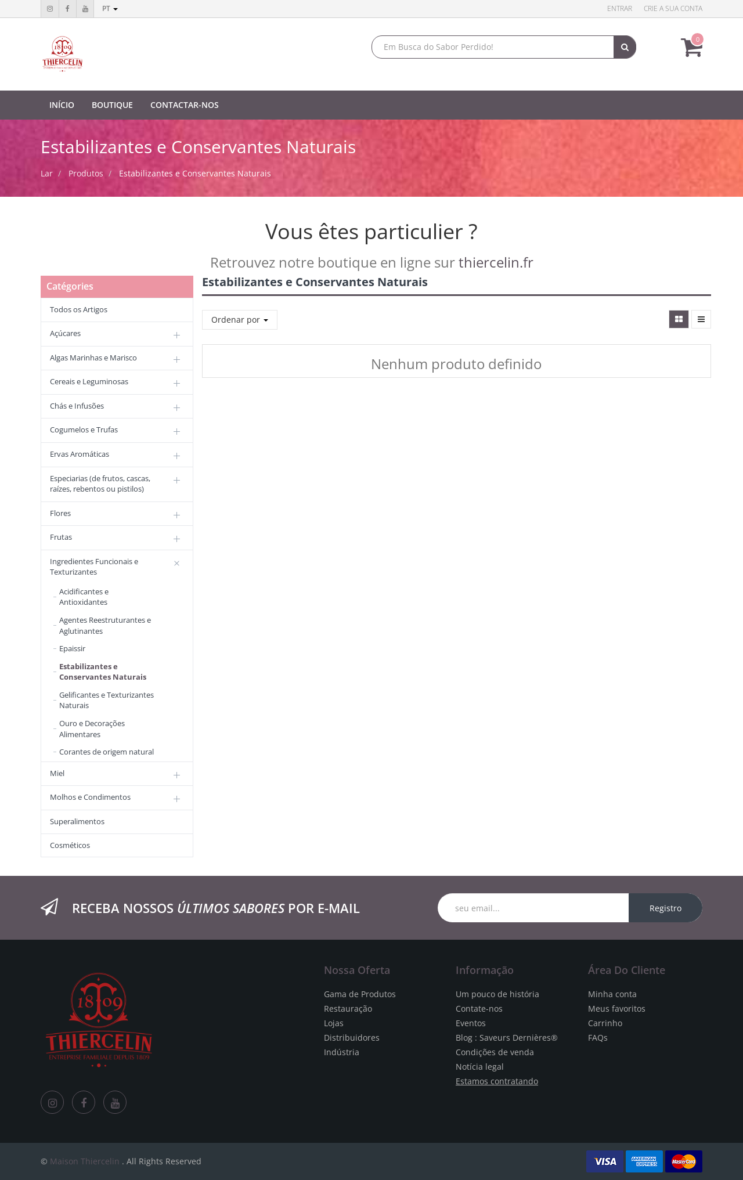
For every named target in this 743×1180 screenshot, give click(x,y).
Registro (665, 908)
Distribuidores (352, 1037)
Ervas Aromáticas (79, 454)
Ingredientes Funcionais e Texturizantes (94, 567)
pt (110, 8)
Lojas (334, 1023)
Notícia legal (480, 1066)
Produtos (85, 173)
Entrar (619, 8)
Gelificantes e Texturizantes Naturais (106, 700)
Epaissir (72, 648)
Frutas (61, 537)
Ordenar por (239, 319)
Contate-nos (479, 1008)
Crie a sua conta (673, 8)
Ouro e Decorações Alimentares (92, 728)
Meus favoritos (616, 1008)
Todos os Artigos (78, 309)
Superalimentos (77, 821)
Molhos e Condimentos (90, 797)
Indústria (341, 1052)
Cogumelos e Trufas (84, 429)
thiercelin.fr (496, 262)
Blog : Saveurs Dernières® (507, 1037)
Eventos (471, 1023)
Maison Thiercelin (85, 1161)
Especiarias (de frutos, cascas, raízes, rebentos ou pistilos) (100, 484)
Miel (57, 773)
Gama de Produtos (360, 993)
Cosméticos (70, 845)
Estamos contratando (497, 1081)
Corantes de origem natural (106, 751)
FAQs (598, 1037)
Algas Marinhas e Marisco (93, 357)
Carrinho (605, 1023)
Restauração (348, 1008)
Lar (47, 173)
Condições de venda (495, 1052)
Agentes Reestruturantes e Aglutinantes (105, 625)
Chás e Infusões (77, 405)
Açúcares (65, 333)
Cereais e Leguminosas (89, 381)
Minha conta (612, 993)
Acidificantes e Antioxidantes (84, 597)
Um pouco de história (497, 993)
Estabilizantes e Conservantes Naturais (195, 173)
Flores (60, 513)
